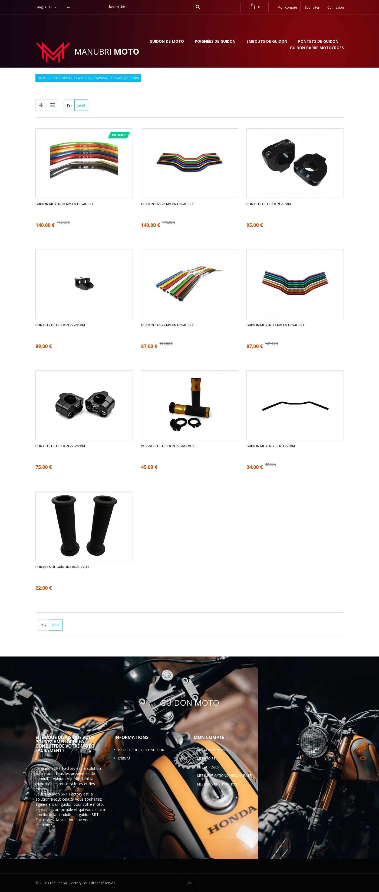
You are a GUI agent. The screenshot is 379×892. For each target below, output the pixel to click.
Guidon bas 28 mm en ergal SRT (167, 204)
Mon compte (209, 737)
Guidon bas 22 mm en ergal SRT (167, 325)
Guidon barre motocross (317, 48)
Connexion (335, 7)
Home (42, 78)
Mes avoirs (206, 758)
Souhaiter (312, 7)
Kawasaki (102, 78)
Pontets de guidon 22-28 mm (60, 325)
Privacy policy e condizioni (141, 750)
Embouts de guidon (266, 41)
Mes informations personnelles (224, 775)
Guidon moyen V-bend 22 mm (270, 446)
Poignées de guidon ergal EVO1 (168, 446)
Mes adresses (208, 767)
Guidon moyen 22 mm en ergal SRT (275, 325)
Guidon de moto (167, 41)
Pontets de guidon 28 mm (268, 204)
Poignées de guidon (215, 41)
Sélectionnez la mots (71, 78)
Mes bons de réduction (217, 784)
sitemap (124, 758)
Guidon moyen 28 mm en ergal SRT (64, 204)
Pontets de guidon (318, 41)
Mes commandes (211, 750)
